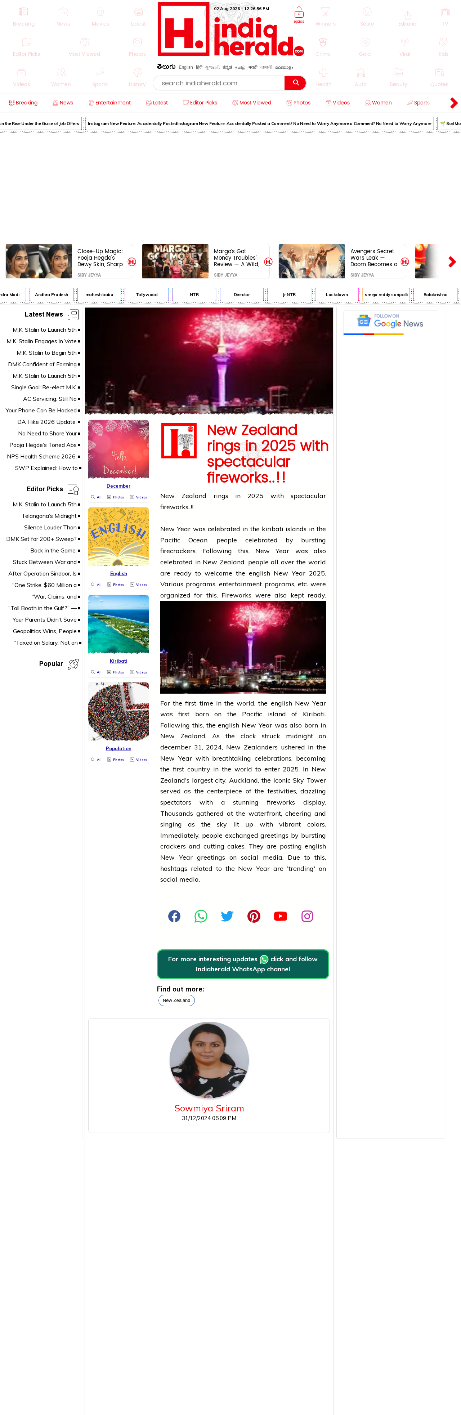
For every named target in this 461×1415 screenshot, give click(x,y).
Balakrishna (439, 294)
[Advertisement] (230, 186)
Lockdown (340, 294)
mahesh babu (103, 294)
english (259, 573)
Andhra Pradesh (55, 294)
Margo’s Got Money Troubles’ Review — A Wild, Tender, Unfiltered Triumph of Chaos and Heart (238, 257)
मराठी (253, 67)
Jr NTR (292, 294)
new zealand (177, 1000)
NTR (197, 294)
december (175, 747)
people (226, 540)
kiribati (272, 529)
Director (245, 294)
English (186, 67)
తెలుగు (166, 68)
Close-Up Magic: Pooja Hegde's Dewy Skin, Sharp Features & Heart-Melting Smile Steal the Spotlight (101, 257)
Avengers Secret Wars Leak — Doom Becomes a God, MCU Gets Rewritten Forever (374, 257)
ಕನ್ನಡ (227, 67)
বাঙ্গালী (266, 67)
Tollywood (150, 294)
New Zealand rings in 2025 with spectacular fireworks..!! (267, 454)
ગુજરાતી (212, 67)
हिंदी (199, 67)
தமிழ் (240, 67)
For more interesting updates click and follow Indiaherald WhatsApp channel (243, 964)
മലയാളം (284, 67)
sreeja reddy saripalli (389, 294)
